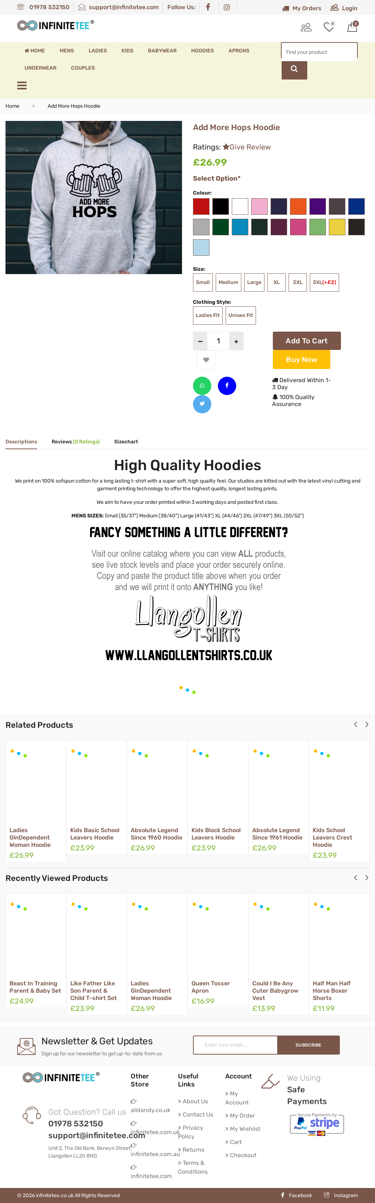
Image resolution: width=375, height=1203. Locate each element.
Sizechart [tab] (126, 442)
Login (343, 8)
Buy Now (301, 359)
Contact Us (195, 1114)
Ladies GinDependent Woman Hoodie (30, 837)
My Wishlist (242, 1128)
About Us (193, 1101)
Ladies (98, 51)
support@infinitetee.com (118, 7)
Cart (233, 1142)
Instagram (341, 1195)
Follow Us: (181, 7)
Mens (67, 51)
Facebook (296, 1195)
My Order (240, 1115)
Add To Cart (307, 340)
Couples (83, 68)
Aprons (239, 51)
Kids (127, 51)
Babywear (162, 51)
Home (35, 51)
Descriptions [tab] (21, 442)
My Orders (302, 8)
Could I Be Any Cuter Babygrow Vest (275, 990)
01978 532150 (43, 7)
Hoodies (202, 51)
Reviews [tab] (76, 442)
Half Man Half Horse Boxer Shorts (332, 990)
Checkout (240, 1155)
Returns (191, 1149)
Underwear (40, 68)
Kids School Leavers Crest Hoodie (332, 837)
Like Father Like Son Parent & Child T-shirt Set (93, 990)
